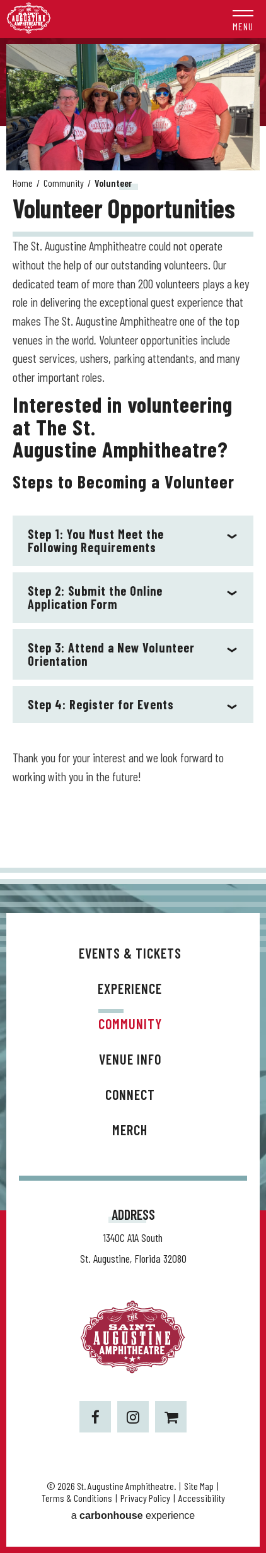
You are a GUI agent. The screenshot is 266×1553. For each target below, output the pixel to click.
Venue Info (130, 1059)
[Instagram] (133, 1416)
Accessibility (201, 1498)
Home (23, 183)
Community (63, 183)
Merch (129, 1129)
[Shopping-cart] (171, 1416)
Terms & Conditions (77, 1498)
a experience (133, 1515)
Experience (130, 988)
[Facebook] (95, 1416)
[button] (243, 19)
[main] (133, 456)
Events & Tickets (130, 953)
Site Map (199, 1486)
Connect (130, 1094)
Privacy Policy (145, 1498)
